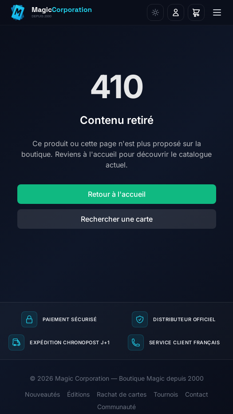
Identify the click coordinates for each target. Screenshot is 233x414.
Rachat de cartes (121, 394)
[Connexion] (175, 12)
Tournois (166, 394)
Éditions (78, 394)
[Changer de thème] (155, 12)
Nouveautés (42, 394)
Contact (196, 394)
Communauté (116, 406)
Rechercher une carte (117, 219)
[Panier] (196, 12)
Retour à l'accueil (117, 194)
